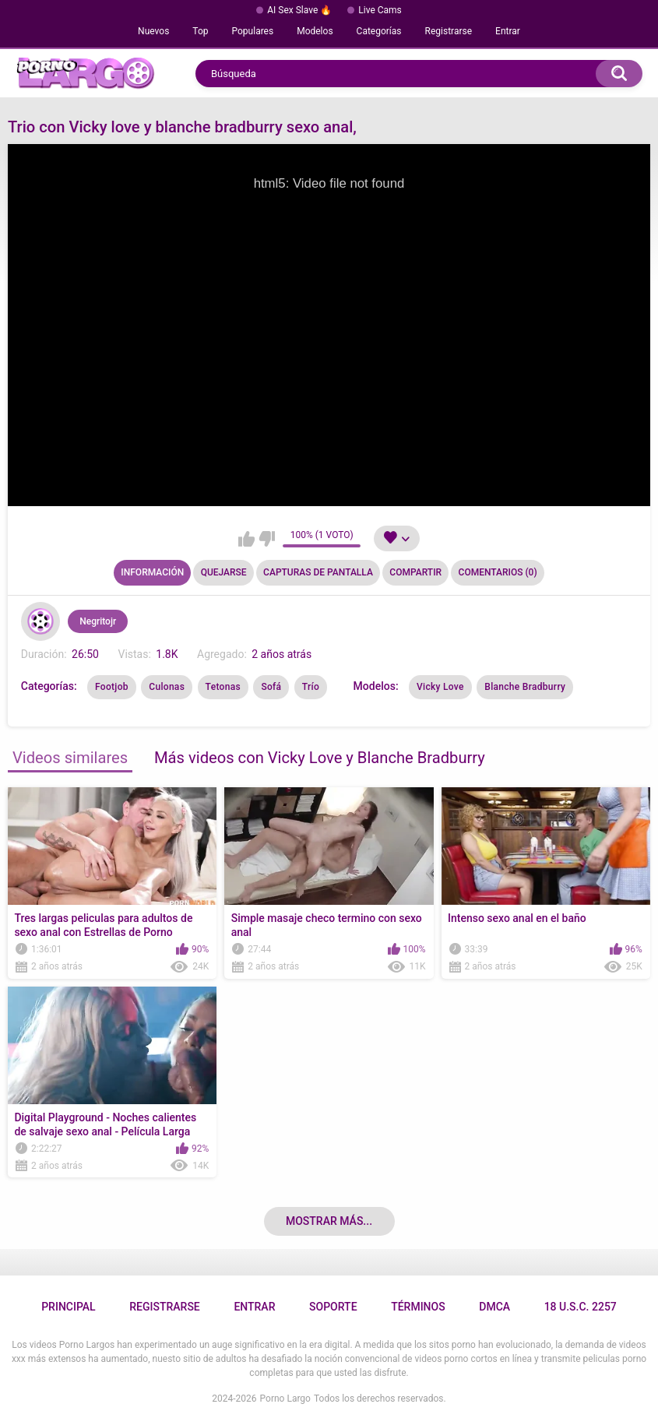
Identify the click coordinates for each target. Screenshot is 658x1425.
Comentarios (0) (498, 572)
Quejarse (224, 572)
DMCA (494, 1306)
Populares (253, 31)
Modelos (315, 31)
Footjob (111, 686)
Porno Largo (285, 1398)
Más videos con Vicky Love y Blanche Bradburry (319, 757)
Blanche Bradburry (524, 686)
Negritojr (97, 621)
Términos (418, 1306)
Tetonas (223, 686)
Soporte (333, 1306)
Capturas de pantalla (318, 572)
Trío (310, 686)
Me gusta (246, 539)
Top (200, 31)
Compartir (415, 572)
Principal (68, 1306)
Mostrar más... (329, 1221)
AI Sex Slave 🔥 (299, 10)
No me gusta (267, 539)
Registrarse (449, 31)
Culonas (167, 686)
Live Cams (380, 10)
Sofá (271, 686)
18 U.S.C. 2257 (580, 1306)
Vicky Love (440, 686)
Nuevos (153, 31)
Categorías (379, 31)
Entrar (507, 31)
